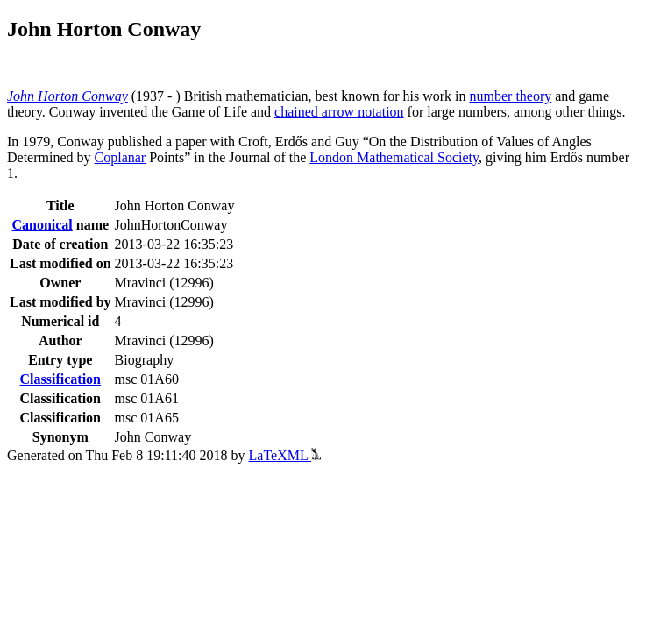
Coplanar (120, 157)
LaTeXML (285, 455)
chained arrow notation (339, 111)
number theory (511, 96)
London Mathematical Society (394, 157)
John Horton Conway (67, 96)
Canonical (41, 224)
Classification (60, 379)
